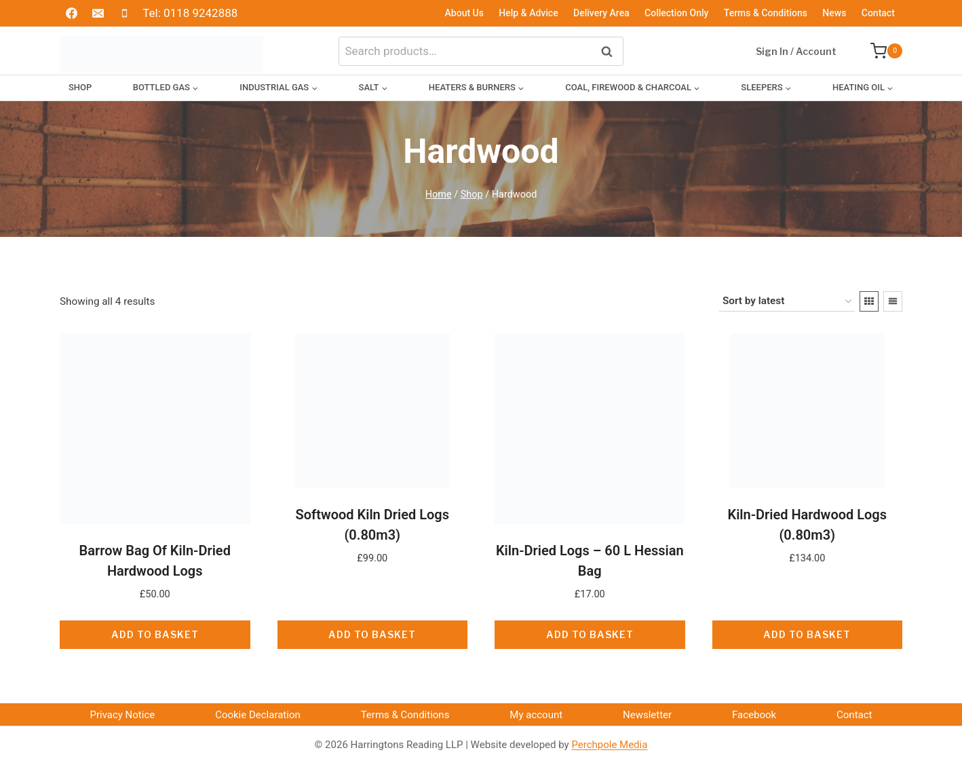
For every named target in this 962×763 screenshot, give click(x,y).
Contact (878, 12)
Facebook (754, 715)
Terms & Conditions (765, 12)
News (834, 12)
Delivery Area (601, 12)
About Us (464, 12)
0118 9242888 (200, 13)
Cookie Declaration (258, 715)
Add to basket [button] (155, 634)
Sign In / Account (796, 51)
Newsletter (647, 715)
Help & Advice (528, 12)
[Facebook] (71, 13)
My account (535, 715)
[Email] (97, 13)
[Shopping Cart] (879, 51)
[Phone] (124, 13)
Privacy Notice (122, 715)
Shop (80, 87)
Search (610, 50)
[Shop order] (787, 301)
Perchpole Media (609, 745)
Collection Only (676, 12)
